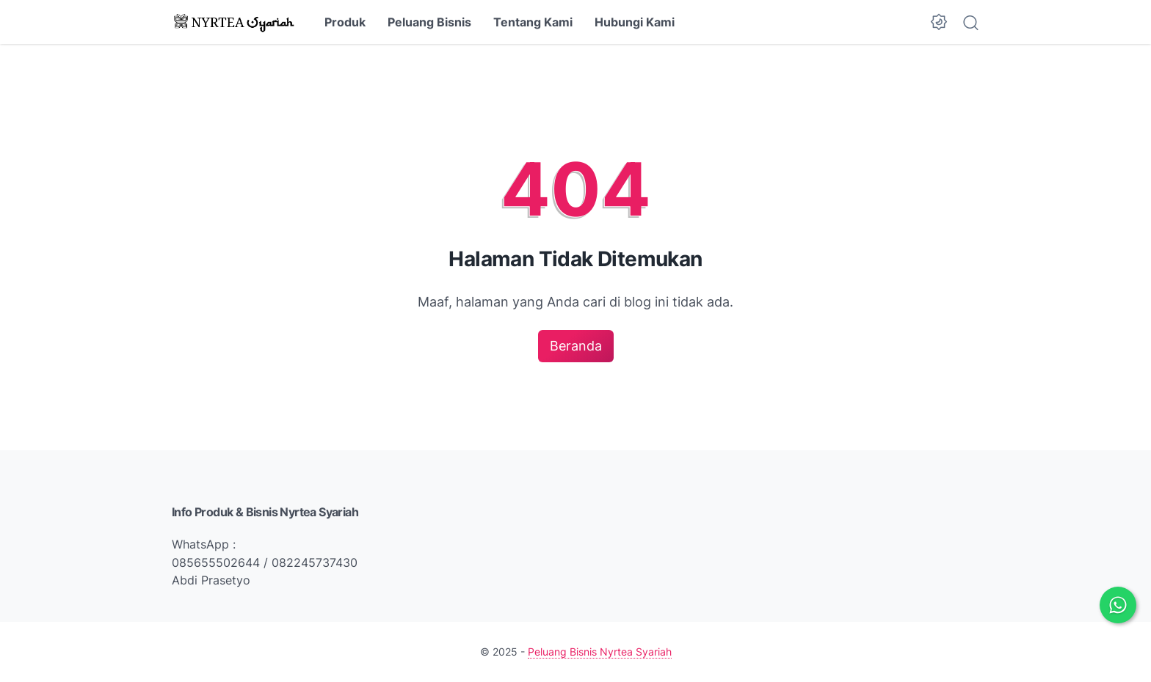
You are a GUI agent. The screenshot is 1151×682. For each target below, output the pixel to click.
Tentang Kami (533, 22)
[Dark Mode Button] (939, 22)
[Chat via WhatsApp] (1118, 605)
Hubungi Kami (635, 22)
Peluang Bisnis (429, 22)
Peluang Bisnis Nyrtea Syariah (600, 651)
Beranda (576, 345)
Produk (345, 22)
